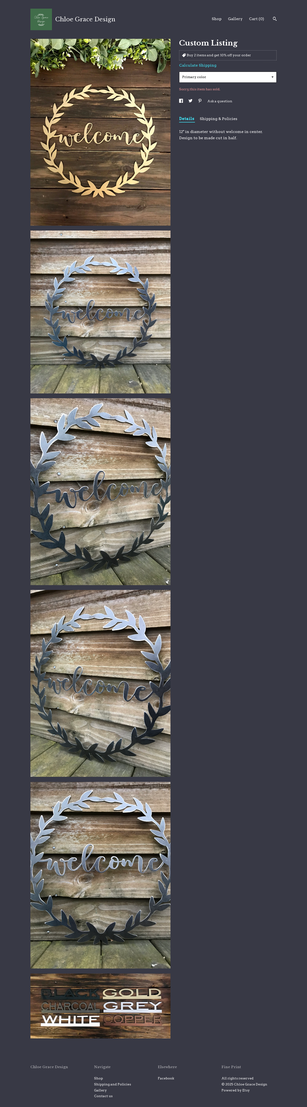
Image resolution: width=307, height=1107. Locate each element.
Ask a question (219, 101)
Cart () (256, 19)
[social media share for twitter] (190, 101)
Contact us (103, 1096)
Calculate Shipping (197, 65)
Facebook (166, 1078)
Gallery (235, 19)
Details (187, 118)
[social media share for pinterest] (200, 101)
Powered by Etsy (236, 1090)
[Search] (275, 19)
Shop (217, 19)
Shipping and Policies (112, 1084)
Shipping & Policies (218, 118)
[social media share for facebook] (181, 101)
